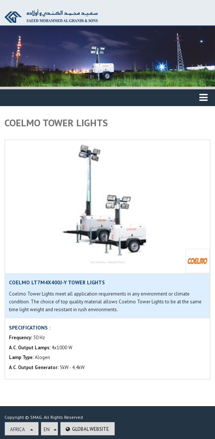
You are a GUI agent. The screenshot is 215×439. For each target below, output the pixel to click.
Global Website (87, 429)
